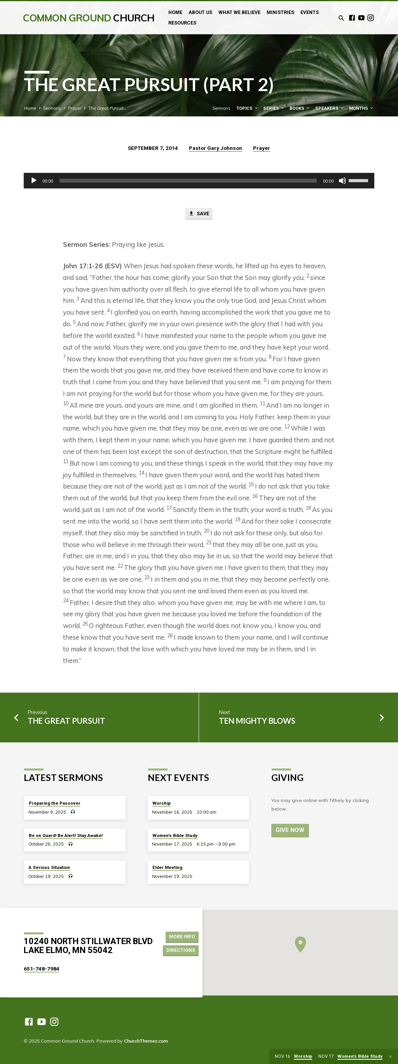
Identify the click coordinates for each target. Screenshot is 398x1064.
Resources (182, 23)
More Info (181, 936)
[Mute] (342, 181)
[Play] (34, 181)
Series (274, 108)
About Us (200, 12)
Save (199, 214)
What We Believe (239, 12)
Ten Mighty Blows (257, 721)
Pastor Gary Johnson (215, 148)
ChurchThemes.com (146, 1041)
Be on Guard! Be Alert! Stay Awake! (66, 835)
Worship (161, 803)
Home (175, 12)
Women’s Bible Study (174, 835)
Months (361, 108)
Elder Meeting (167, 867)
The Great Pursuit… (107, 108)
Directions (180, 950)
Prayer (74, 108)
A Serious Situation (49, 867)
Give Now (289, 830)
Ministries (280, 12)
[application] (199, 180)
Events (309, 12)
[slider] (188, 181)
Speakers (329, 108)
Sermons (52, 108)
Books (300, 108)
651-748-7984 (41, 969)
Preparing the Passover (54, 803)
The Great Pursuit (66, 721)
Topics (247, 108)
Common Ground (88, 18)
